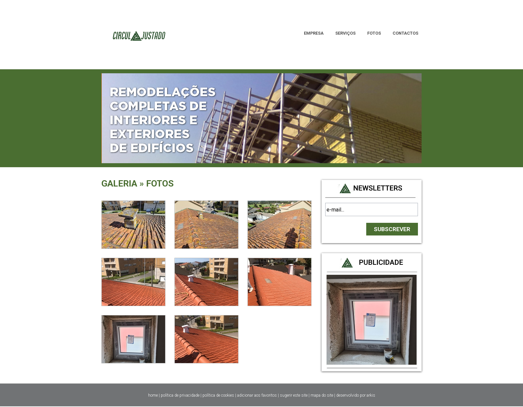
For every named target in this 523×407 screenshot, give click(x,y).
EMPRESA (314, 33)
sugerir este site (294, 395)
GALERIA (119, 183)
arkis (371, 395)
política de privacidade (180, 395)
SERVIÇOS (345, 33)
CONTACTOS (405, 33)
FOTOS (374, 33)
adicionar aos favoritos (257, 395)
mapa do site (322, 395)
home (153, 395)
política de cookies (218, 395)
